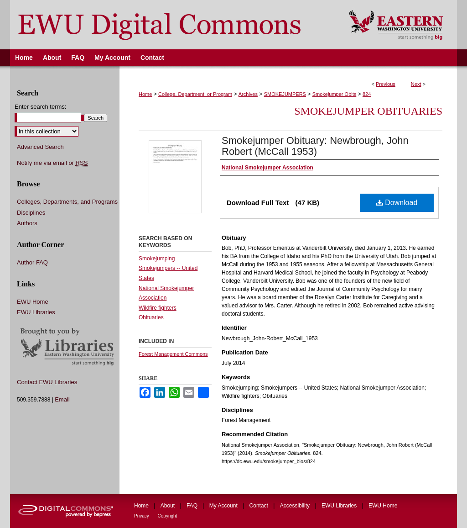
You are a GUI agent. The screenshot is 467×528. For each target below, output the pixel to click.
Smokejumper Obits (334, 94)
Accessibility (295, 505)
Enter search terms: (40, 106)
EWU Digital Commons (173, 24)
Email (62, 399)
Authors (27, 223)
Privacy (142, 515)
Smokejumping (157, 258)
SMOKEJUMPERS (285, 94)
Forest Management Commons (173, 354)
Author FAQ (32, 262)
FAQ (193, 505)
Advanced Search (40, 146)
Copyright (167, 515)
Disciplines (31, 212)
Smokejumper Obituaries (368, 111)
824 (367, 94)
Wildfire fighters (157, 308)
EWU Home (32, 301)
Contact (259, 505)
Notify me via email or (52, 163)
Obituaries (151, 317)
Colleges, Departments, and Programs (67, 201)
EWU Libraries (36, 312)
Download (397, 202)
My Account (224, 505)
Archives (248, 94)
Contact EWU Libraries (47, 382)
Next (416, 84)
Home (145, 94)
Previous (385, 84)
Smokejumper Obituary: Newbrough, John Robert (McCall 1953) (315, 146)
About (168, 505)
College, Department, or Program (195, 94)
